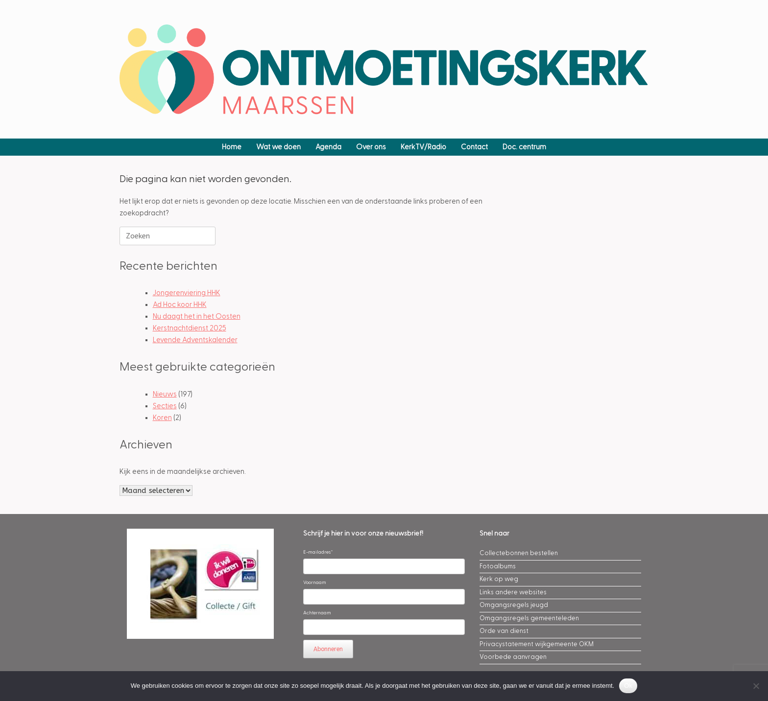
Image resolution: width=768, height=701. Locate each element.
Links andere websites (513, 592)
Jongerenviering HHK (186, 293)
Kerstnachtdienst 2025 (189, 328)
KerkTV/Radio (423, 147)
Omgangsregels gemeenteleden (529, 618)
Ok (628, 685)
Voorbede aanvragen (513, 657)
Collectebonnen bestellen (519, 553)
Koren (162, 417)
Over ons (371, 147)
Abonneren (328, 649)
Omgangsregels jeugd (514, 605)
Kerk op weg (499, 579)
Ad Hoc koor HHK (180, 304)
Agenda (328, 147)
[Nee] (756, 686)
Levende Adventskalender (195, 340)
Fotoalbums (498, 566)
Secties (165, 406)
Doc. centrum (524, 147)
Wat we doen (278, 147)
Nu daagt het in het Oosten (196, 316)
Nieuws (165, 394)
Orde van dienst (504, 631)
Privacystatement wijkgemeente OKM (537, 644)
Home (231, 147)
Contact (474, 147)
